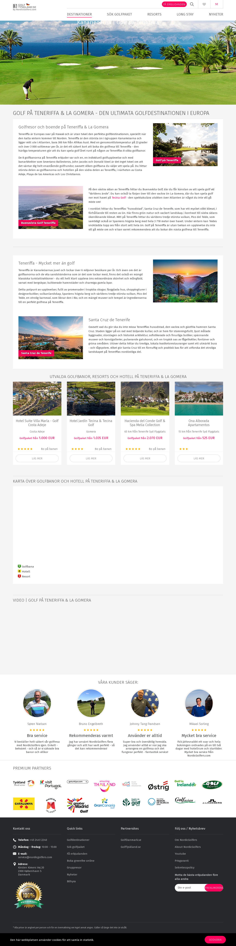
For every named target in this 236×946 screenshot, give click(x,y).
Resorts (154, 14)
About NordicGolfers (188, 857)
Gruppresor (74, 877)
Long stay (185, 14)
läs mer (37, 468)
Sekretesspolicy (184, 877)
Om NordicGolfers (186, 850)
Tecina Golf (119, 207)
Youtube (180, 864)
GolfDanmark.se (131, 850)
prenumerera (214, 898)
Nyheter (216, 14)
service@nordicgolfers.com (35, 867)
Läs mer (145, 468)
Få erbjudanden (174, 4)
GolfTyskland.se (131, 857)
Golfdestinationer (78, 850)
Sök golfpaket (119, 14)
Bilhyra (71, 891)
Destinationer (79, 14)
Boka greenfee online (80, 871)
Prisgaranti (182, 871)
